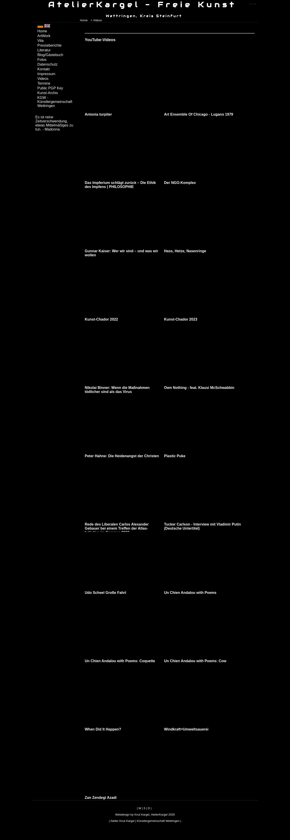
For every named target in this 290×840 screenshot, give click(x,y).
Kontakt (43, 69)
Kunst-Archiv (47, 93)
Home (84, 20)
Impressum (46, 74)
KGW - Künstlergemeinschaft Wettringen (54, 102)
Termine (43, 83)
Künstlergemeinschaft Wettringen (158, 821)
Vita (40, 41)
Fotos (41, 60)
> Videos (96, 20)
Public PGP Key (50, 88)
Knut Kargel (142, 814)
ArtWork (43, 36)
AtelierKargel (159, 814)
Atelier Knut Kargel (122, 821)
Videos (42, 79)
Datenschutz (47, 64)
